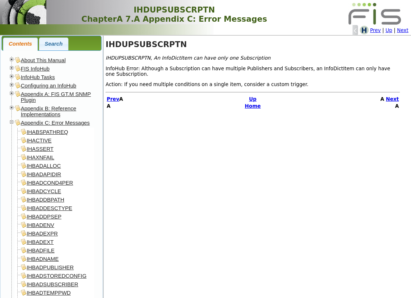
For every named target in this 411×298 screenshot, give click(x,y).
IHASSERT (39, 149)
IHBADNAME (42, 259)
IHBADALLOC (43, 166)
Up (389, 30)
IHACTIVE (39, 140)
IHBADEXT (39, 242)
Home (253, 106)
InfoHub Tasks (38, 77)
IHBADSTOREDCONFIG (56, 276)
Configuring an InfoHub (48, 86)
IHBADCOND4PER (49, 183)
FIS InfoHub (35, 69)
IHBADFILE (40, 250)
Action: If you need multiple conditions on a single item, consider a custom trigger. (207, 84)
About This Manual (43, 60)
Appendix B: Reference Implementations (48, 111)
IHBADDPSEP (43, 217)
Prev (375, 30)
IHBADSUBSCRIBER (52, 284)
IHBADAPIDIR (43, 174)
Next (402, 30)
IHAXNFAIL (40, 157)
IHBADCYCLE (43, 191)
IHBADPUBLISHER (50, 267)
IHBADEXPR (42, 234)
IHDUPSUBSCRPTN (146, 44)
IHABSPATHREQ (47, 132)
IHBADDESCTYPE (49, 208)
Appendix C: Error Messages (55, 123)
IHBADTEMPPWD (48, 293)
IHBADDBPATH (45, 200)
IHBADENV (40, 225)
